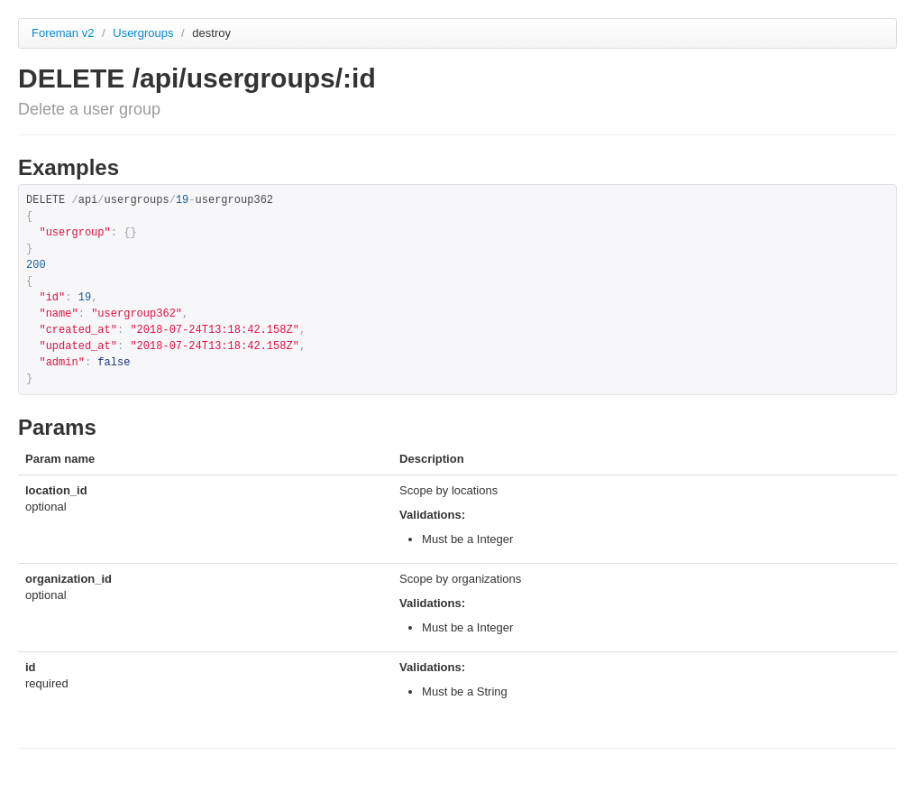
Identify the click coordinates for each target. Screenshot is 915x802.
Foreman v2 (63, 33)
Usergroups (145, 33)
